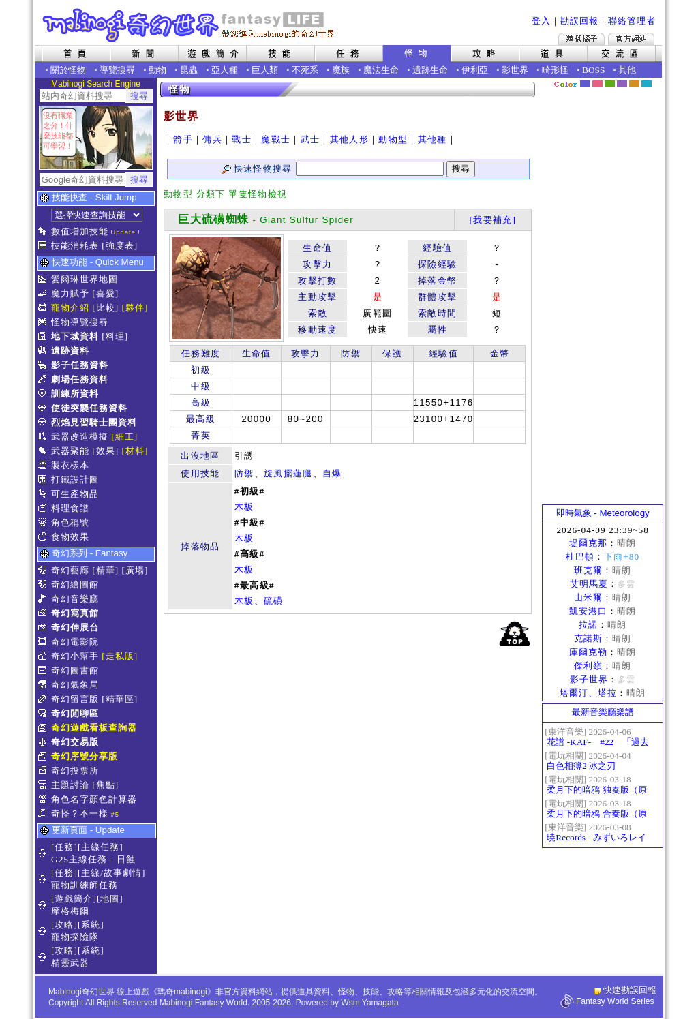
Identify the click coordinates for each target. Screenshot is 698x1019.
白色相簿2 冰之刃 (581, 766)
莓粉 (597, 83)
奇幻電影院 (75, 642)
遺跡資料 (70, 351)
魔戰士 (275, 139)
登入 (541, 21)
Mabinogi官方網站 (631, 39)
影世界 (515, 70)
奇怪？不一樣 (79, 813)
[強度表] (120, 246)
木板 (244, 507)
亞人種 (224, 70)
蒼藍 (646, 83)
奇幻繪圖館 (75, 584)
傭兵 (212, 139)
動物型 (393, 139)
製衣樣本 (70, 465)
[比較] (105, 308)
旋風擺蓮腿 (288, 473)
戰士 (242, 139)
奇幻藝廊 (70, 570)
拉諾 (588, 625)
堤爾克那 (588, 543)
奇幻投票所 (75, 770)
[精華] (105, 570)
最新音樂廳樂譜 (603, 712)
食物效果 (70, 537)
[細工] (124, 436)
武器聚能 (70, 451)
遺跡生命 (430, 70)
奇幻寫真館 (75, 613)
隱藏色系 (654, 79)
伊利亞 (474, 70)
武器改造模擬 (79, 436)
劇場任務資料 (79, 379)
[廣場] (135, 570)
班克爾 (588, 570)
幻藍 (585, 83)
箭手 (183, 139)
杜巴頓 (580, 556)
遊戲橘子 (581, 39)
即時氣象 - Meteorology (603, 513)
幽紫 (622, 83)
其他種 (432, 139)
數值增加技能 (79, 231)
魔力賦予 (70, 293)
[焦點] (105, 785)
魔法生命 (381, 70)
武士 (310, 139)
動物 (157, 70)
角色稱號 (70, 522)
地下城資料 (75, 336)
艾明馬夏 (589, 584)
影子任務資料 (79, 365)
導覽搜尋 (117, 70)
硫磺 (274, 601)
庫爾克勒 (588, 652)
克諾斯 (588, 638)
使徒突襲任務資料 (89, 408)
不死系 (305, 70)
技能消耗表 (75, 246)
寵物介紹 (70, 308)
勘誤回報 (579, 21)
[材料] (135, 451)
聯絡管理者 (632, 21)
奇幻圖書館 (75, 670)
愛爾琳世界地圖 (84, 279)
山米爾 (588, 597)
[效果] (105, 451)
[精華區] (120, 699)
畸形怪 (555, 70)
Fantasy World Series (615, 1001)
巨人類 (265, 70)
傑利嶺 (588, 665)
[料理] (115, 336)
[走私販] (120, 656)
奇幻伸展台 (75, 627)
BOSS (593, 70)
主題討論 (70, 785)
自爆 (332, 473)
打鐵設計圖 (75, 479)
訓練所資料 (75, 394)
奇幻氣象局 (75, 685)
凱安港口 (588, 611)
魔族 (341, 70)
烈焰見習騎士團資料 (94, 422)
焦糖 (634, 83)
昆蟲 (189, 70)
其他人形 (349, 139)
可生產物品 (75, 494)
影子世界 (589, 679)
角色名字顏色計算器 (94, 799)
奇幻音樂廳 (75, 599)
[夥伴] (135, 308)
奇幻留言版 (75, 699)
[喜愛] (105, 293)
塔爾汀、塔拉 (588, 693)
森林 (610, 83)
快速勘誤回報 (629, 990)
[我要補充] (492, 220)
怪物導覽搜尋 (79, 322)
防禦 (244, 473)
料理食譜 (70, 508)
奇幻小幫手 (75, 656)
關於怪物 (68, 70)
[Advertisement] (602, 296)
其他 (627, 70)
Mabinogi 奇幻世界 (190, 25)
